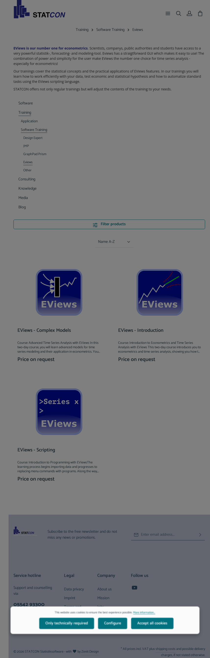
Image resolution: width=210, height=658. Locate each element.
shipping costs (165, 649)
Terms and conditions (72, 611)
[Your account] (189, 13)
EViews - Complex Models (44, 331)
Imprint (69, 598)
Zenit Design (90, 652)
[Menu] (168, 13)
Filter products (109, 224)
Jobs (100, 607)
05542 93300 (29, 604)
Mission (103, 598)
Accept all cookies (152, 635)
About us (104, 589)
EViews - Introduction (140, 331)
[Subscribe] (200, 534)
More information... (144, 624)
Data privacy (74, 589)
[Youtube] (134, 589)
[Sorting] (114, 242)
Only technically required (66, 635)
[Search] (179, 13)
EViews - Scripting (36, 450)
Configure (112, 635)
